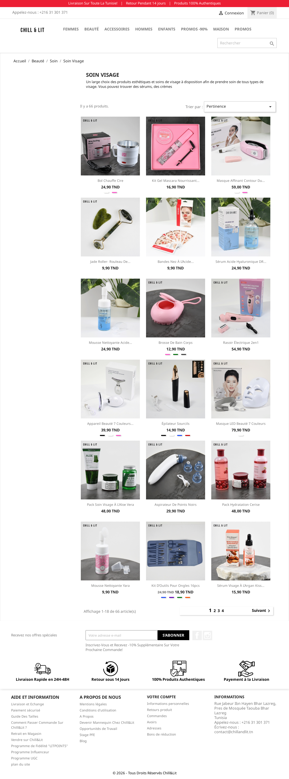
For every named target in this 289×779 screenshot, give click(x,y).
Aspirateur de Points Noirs (176, 504)
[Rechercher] (247, 43)
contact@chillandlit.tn (233, 731)
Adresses (154, 728)
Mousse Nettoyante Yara (110, 585)
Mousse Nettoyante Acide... (110, 342)
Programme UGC (24, 758)
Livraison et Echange (27, 704)
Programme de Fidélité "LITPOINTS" (39, 746)
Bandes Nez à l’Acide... (176, 261)
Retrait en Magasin (26, 733)
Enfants (166, 29)
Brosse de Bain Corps (176, 342)
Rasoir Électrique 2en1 (241, 342)
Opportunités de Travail (98, 728)
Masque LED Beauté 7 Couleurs (241, 423)
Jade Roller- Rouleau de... (110, 261)
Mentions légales (93, 704)
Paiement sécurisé (25, 710)
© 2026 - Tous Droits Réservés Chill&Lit (145, 772)
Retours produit (159, 709)
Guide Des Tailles (24, 716)
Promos (243, 29)
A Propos (87, 716)
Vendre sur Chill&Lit (27, 739)
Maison (221, 29)
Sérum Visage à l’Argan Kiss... (240, 585)
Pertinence (240, 107)
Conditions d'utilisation (98, 710)
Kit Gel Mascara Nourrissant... (175, 180)
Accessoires (116, 29)
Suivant (262, 611)
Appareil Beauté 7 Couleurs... (110, 423)
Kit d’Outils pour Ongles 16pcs (175, 585)
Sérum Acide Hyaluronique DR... (241, 261)
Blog (83, 741)
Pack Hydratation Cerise (241, 504)
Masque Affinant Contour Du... (241, 180)
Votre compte (161, 696)
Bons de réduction (161, 734)
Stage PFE (87, 734)
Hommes (143, 29)
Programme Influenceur (30, 752)
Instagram (207, 635)
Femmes (71, 29)
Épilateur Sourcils (176, 423)
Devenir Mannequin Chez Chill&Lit (107, 722)
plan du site (20, 764)
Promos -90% (194, 29)
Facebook (197, 635)
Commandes (157, 716)
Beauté (91, 29)
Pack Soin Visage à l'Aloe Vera (110, 504)
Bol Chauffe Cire (110, 180)
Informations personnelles (168, 703)
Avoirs (152, 722)
